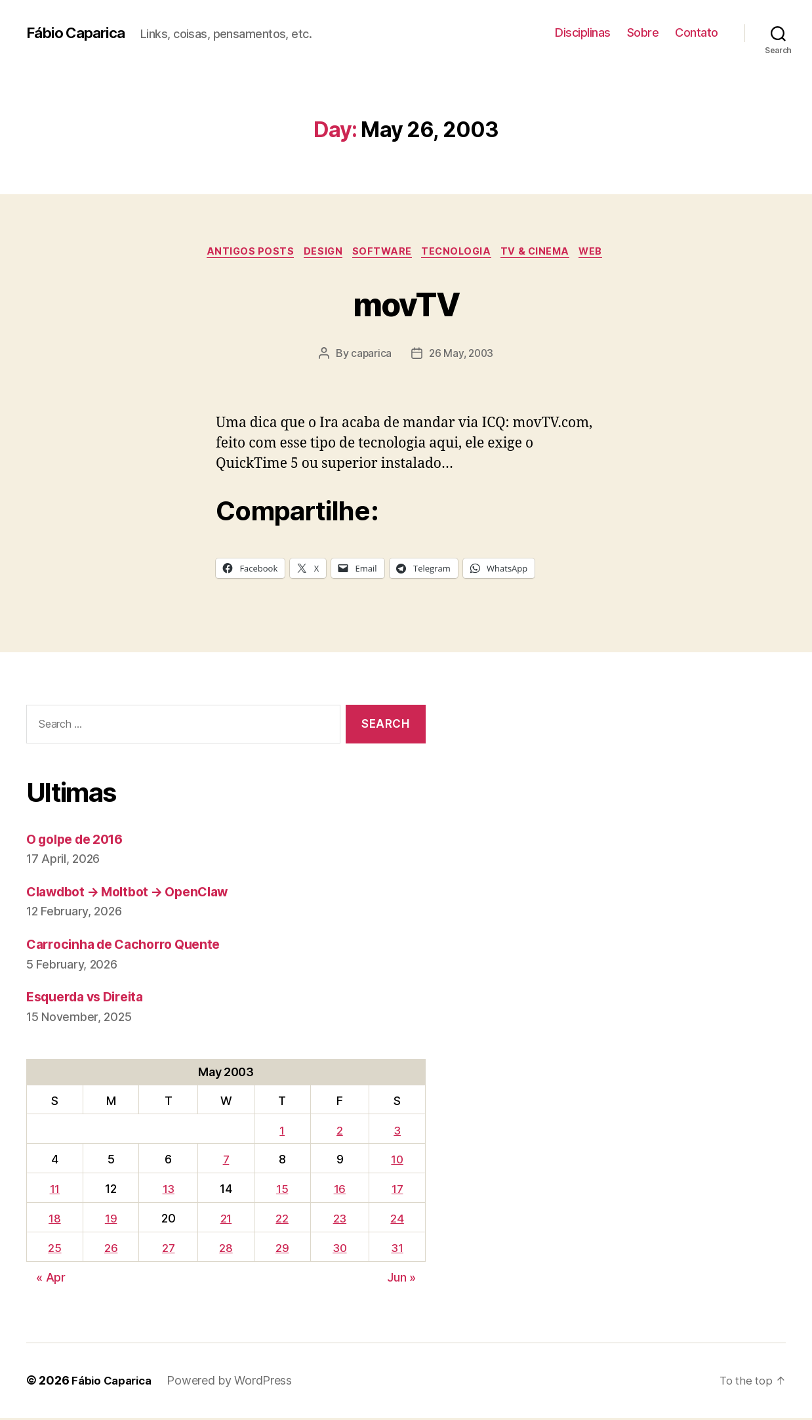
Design (317, 253)
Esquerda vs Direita (90, 999)
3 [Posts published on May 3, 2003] (397, 1132)
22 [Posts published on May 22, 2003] (280, 1220)
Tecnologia (460, 253)
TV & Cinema (544, 253)
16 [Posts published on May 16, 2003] (339, 1191)
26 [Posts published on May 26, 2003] (110, 1250)
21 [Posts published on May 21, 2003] (224, 1220)
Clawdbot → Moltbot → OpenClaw (137, 893)
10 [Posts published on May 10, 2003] (397, 1162)
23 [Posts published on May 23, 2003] (339, 1220)
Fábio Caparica (79, 33)
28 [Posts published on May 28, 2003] (224, 1250)
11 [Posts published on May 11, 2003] (54, 1191)
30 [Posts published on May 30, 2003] (339, 1250)
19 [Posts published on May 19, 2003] (110, 1220)
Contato (696, 32)
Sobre (643, 32)
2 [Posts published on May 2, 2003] (339, 1132)
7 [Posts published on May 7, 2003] (224, 1162)
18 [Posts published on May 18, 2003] (54, 1220)
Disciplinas (583, 32)
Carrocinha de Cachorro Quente (130, 946)
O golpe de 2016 (80, 841)
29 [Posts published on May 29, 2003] (280, 1250)
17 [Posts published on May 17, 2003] (397, 1191)
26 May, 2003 (461, 355)
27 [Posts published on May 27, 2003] (167, 1250)
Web (604, 253)
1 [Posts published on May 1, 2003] (280, 1132)
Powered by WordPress (235, 1383)
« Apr (51, 1279)
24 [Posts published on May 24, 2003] (397, 1220)
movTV (406, 303)
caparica (369, 355)
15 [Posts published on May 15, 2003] (280, 1191)
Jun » (401, 1279)
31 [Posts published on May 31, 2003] (397, 1250)
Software (380, 253)
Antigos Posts (239, 253)
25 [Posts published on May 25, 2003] (54, 1250)
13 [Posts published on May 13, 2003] (167, 1191)
